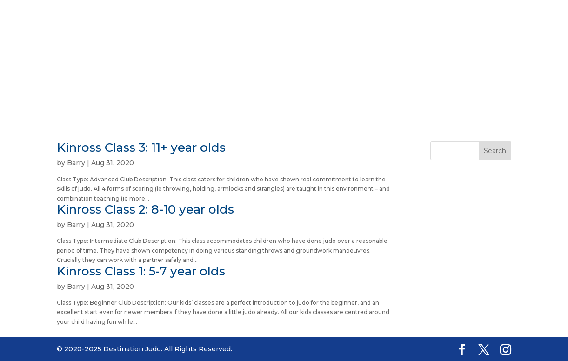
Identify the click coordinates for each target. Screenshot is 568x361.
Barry (76, 163)
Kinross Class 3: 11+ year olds (141, 147)
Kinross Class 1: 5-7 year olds (141, 271)
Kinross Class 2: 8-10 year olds (145, 209)
